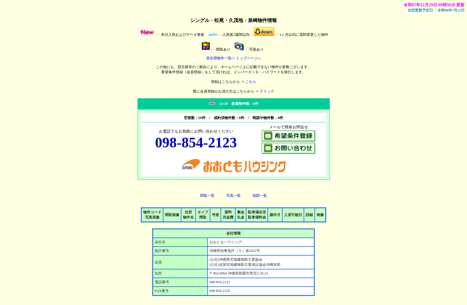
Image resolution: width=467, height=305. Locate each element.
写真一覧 (233, 195)
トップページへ (248, 58)
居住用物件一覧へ (220, 58)
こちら (250, 82)
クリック (267, 91)
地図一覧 (259, 195)
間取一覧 (207, 195)
